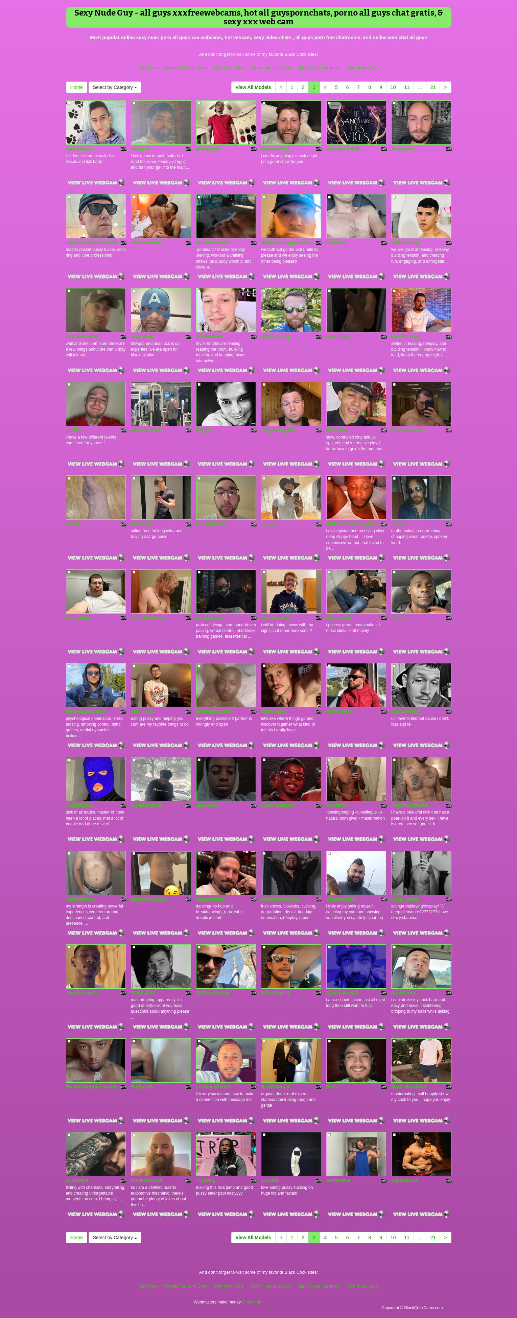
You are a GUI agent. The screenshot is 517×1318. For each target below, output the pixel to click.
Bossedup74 (275, 992)
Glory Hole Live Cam (271, 67)
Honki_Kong (275, 336)
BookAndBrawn (148, 617)
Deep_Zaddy (405, 899)
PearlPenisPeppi (409, 805)
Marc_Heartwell (408, 1086)
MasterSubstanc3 (85, 711)
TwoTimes (142, 711)
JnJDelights (79, 805)
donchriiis (77, 1180)
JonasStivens (146, 242)
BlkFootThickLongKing (352, 523)
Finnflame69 (275, 617)
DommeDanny (407, 430)
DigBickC (336, 242)
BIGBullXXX (404, 1180)
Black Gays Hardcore (319, 67)
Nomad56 (337, 805)
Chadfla (269, 1180)
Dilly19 (203, 430)
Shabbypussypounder (286, 242)
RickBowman (276, 1086)
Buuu (332, 1086)
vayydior (140, 148)
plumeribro (208, 148)
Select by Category (115, 87)
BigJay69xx (339, 711)
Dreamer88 (338, 617)
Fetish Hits (252, 1302)
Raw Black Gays (362, 67)
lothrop (399, 523)
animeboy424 (146, 430)
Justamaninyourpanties (92, 242)
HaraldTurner (406, 336)
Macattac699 (275, 148)
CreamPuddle (341, 899)
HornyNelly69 (211, 523)
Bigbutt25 (142, 1086)
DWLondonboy (213, 992)
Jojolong (206, 1180)
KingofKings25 (278, 430)
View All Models (253, 87)
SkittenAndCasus (280, 899)
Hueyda (399, 617)
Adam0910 (403, 148)
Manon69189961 (149, 899)
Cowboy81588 (146, 1180)
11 (406, 87)
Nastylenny (404, 992)
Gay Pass (147, 67)
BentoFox (337, 430)
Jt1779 (73, 430)
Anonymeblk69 (343, 148)
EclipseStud (209, 336)
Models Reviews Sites (185, 67)
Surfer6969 (338, 1180)
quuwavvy (207, 805)
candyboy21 (79, 148)
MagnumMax (210, 899)
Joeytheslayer (81, 992)
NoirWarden (209, 617)
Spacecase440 (342, 992)
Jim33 (72, 523)
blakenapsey (405, 242)
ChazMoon (273, 711)
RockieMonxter (213, 242)
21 (433, 87)
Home (76, 87)
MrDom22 (141, 523)
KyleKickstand (277, 805)
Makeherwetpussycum (91, 1086)
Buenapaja (338, 336)
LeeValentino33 (213, 1086)
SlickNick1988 (81, 336)
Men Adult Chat (229, 67)
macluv (269, 523)
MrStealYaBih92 (214, 711)
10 (393, 87)
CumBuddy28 (146, 805)
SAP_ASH (142, 336)
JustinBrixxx (80, 899)
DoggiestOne (406, 711)
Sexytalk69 (143, 992)
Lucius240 (77, 617)
